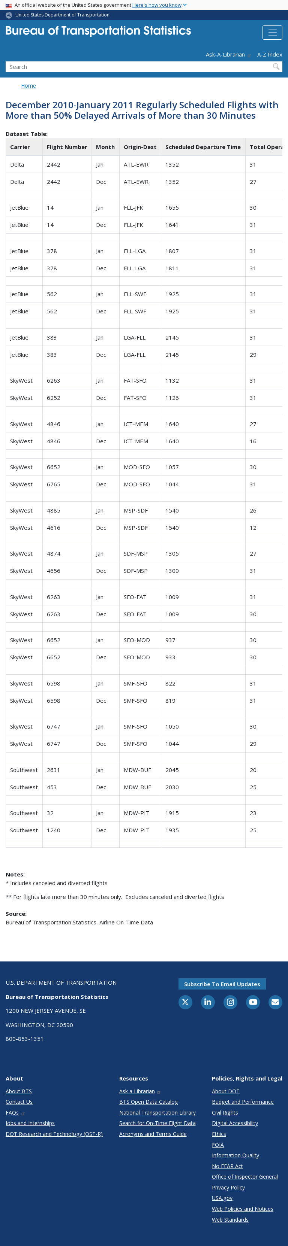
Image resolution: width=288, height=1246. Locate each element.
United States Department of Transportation (62, 15)
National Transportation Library (157, 1112)
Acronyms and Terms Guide (153, 1133)
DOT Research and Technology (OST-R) (54, 1133)
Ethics (219, 1133)
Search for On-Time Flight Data (157, 1123)
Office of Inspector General (245, 1176)
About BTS (19, 1091)
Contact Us (19, 1101)
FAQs (16, 1112)
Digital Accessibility (235, 1123)
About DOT (226, 1091)
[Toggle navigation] (272, 32)
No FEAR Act (227, 1166)
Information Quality (235, 1155)
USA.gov (222, 1197)
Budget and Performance (243, 1101)
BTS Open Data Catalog (148, 1101)
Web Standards (230, 1219)
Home (28, 85)
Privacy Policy (228, 1187)
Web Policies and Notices (242, 1208)
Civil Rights (225, 1112)
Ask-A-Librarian (229, 54)
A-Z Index (269, 54)
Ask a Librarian (140, 1091)
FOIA (218, 1144)
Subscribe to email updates (222, 984)
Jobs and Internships (30, 1123)
